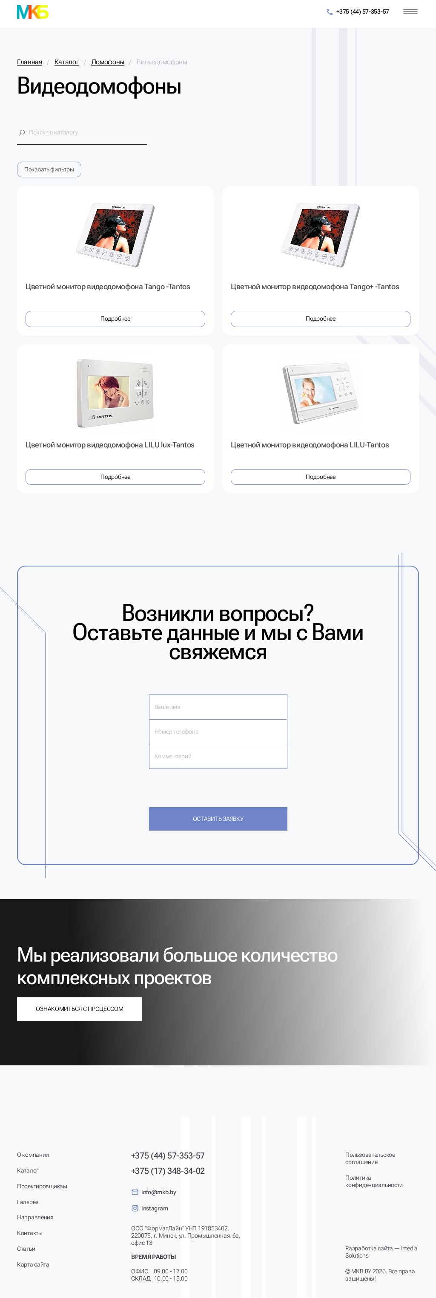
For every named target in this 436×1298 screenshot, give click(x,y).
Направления (35, 1217)
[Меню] (410, 12)
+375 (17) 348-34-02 (168, 1171)
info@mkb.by (153, 1192)
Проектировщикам (42, 1186)
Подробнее (115, 318)
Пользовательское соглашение (370, 1158)
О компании (33, 1154)
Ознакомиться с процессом (79, 1008)
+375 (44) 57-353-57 (357, 12)
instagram (149, 1208)
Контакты (30, 1233)
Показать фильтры (49, 169)
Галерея (27, 1201)
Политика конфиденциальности (374, 1181)
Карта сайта (33, 1264)
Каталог (28, 1170)
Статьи (26, 1248)
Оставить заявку (218, 818)
